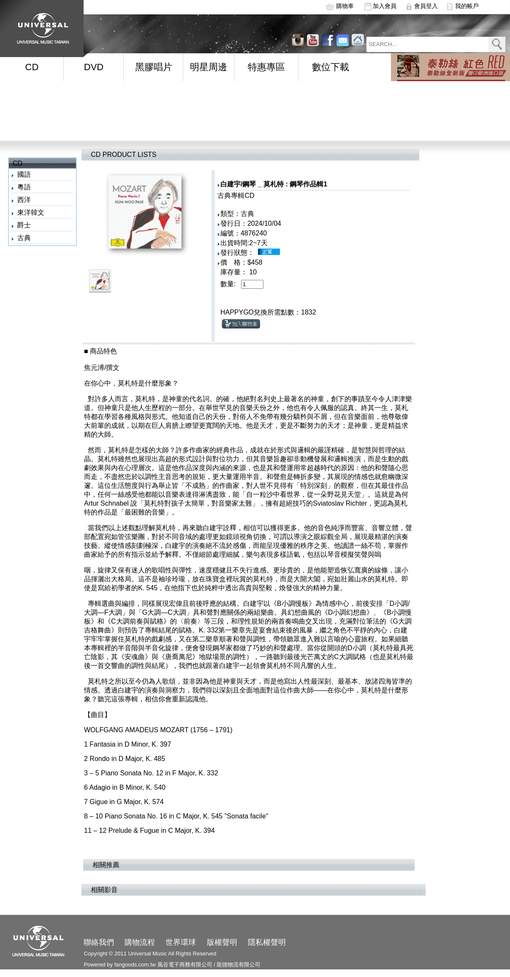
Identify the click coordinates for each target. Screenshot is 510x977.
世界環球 (180, 942)
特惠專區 (266, 67)
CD (32, 67)
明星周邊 (208, 67)
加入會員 (384, 6)
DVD (93, 67)
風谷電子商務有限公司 (184, 964)
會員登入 (426, 6)
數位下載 (330, 67)
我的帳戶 (467, 6)
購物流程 (140, 942)
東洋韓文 (30, 212)
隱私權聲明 (267, 942)
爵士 (24, 225)
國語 (24, 174)
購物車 (345, 6)
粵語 (24, 187)
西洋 (24, 199)
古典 (24, 237)
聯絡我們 (99, 942)
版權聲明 (222, 942)
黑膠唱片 (153, 67)
